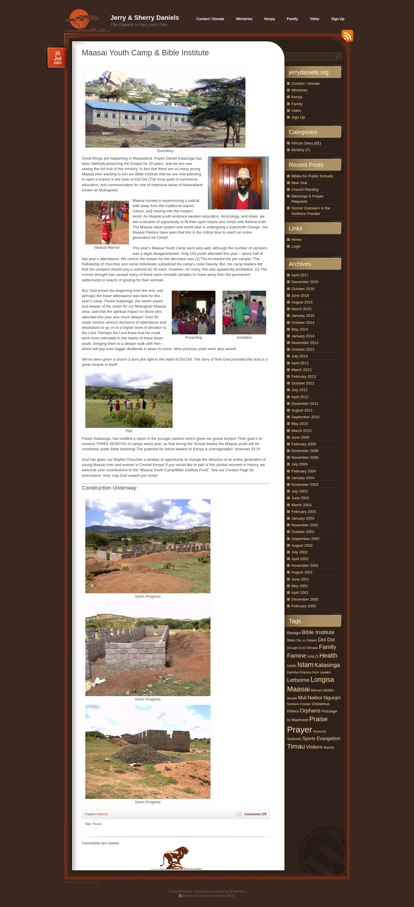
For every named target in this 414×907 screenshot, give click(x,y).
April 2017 (300, 275)
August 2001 (302, 572)
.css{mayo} (201, 891)
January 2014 (302, 336)
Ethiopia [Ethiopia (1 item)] (312, 648)
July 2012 (299, 390)
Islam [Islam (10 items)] (306, 664)
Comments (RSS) (222, 895)
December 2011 (305, 403)
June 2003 (300, 498)
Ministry (103, 814)
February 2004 (303, 471)
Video (296, 110)
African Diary (302, 143)
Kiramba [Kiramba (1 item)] (305, 672)
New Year (299, 183)
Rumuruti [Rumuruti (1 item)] (319, 731)
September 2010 (305, 417)
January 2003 (302, 518)
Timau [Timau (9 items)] (296, 746)
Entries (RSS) (193, 895)
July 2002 (299, 552)
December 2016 (305, 282)
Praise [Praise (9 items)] (318, 719)
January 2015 (302, 315)
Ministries (299, 90)
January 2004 (302, 478)
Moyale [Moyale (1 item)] (292, 698)
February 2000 (303, 606)
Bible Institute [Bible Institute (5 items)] (318, 632)
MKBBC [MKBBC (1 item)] (329, 690)
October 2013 (302, 349)
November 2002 (305, 525)
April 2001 (300, 592)
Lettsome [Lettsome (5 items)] (298, 680)
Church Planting (305, 189)
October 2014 (302, 322)
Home (296, 239)
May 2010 (299, 423)
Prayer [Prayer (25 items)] (299, 729)
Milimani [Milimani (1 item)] (316, 690)
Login (296, 246)
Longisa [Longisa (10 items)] (322, 679)
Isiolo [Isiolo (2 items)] (291, 666)
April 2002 (300, 559)
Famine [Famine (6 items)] (296, 655)
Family (296, 104)
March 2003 (301, 505)
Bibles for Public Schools (312, 176)
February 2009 (303, 444)
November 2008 (305, 457)
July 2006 (299, 464)
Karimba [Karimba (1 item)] (293, 672)
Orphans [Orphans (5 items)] (310, 710)
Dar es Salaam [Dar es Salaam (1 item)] (307, 640)
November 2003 (305, 484)
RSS (346, 38)
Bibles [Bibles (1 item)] (291, 640)
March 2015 (301, 309)
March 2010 (301, 430)
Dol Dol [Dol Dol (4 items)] (326, 640)
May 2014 (299, 329)
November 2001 (305, 565)
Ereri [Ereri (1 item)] (302, 648)
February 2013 (303, 376)
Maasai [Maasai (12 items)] (298, 689)
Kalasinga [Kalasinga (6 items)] (327, 665)
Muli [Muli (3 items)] (302, 697)
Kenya (296, 97)
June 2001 (300, 579)
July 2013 (299, 356)
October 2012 (302, 383)
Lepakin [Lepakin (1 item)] (325, 672)
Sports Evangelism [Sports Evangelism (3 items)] (321, 738)
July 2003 (299, 491)
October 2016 (302, 289)
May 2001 (299, 586)
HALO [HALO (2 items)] (312, 656)
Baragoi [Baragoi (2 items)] (294, 633)
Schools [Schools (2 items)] (294, 739)
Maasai (97, 823)
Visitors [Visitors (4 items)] (314, 747)
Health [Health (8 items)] (328, 655)
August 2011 (302, 410)
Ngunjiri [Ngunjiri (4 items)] (332, 697)
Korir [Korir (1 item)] (315, 672)
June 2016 (300, 295)
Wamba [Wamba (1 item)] (328, 747)
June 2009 (300, 437)
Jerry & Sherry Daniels (144, 17)
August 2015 (302, 302)
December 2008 (305, 451)
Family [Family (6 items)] (327, 647)
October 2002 (302, 532)
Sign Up (298, 117)
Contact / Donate (305, 83)
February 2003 (303, 511)
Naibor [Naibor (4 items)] (314, 697)
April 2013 (300, 363)
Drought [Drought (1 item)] (292, 648)
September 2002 (305, 539)
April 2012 (300, 397)
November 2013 (305, 342)
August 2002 (302, 545)
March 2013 (301, 370)
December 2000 (305, 599)
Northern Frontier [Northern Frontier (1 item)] (299, 704)
